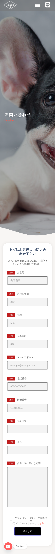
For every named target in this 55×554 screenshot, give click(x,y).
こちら (40, 523)
